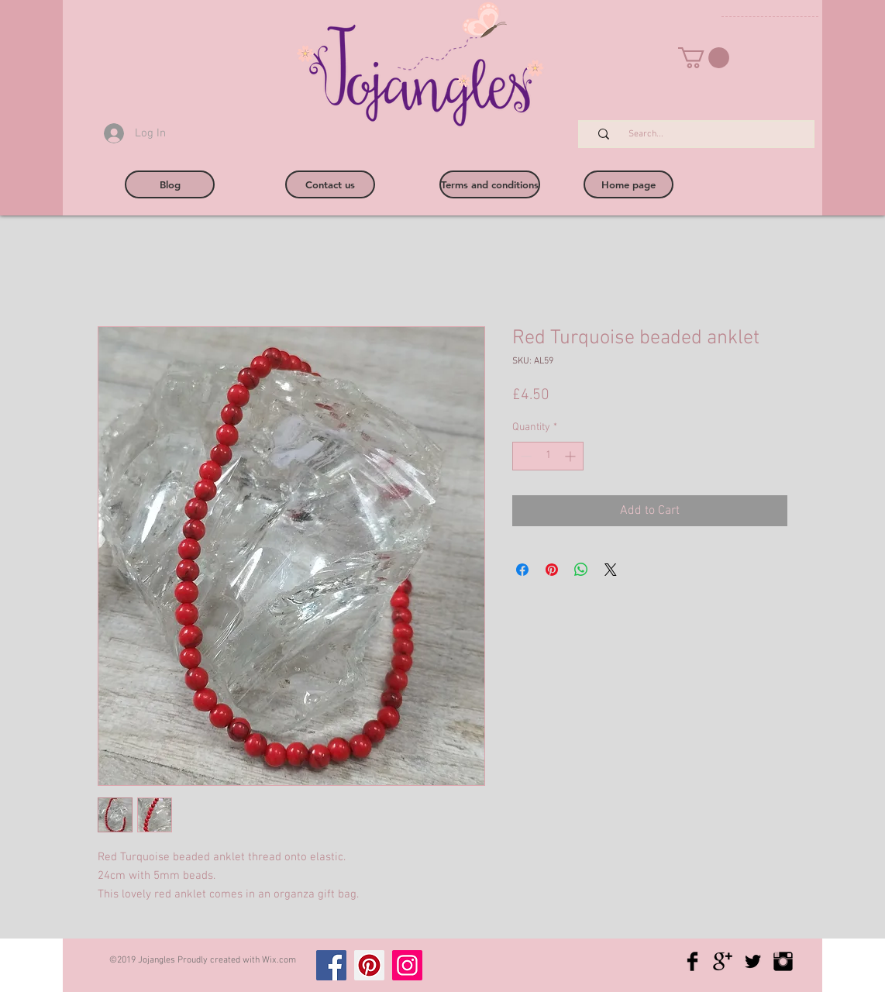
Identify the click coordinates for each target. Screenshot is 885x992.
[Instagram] (407, 965)
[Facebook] (331, 965)
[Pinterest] (369, 965)
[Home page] (628, 184)
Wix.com (279, 960)
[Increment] (571, 456)
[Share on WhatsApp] (581, 569)
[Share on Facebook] (522, 569)
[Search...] (704, 134)
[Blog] (170, 184)
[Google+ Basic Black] (722, 961)
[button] (703, 57)
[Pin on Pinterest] (551, 569)
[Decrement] (524, 456)
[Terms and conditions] (489, 184)
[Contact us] (330, 184)
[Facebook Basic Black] (692, 961)
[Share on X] (610, 569)
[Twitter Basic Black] (753, 961)
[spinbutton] (548, 456)
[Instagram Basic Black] (783, 961)
